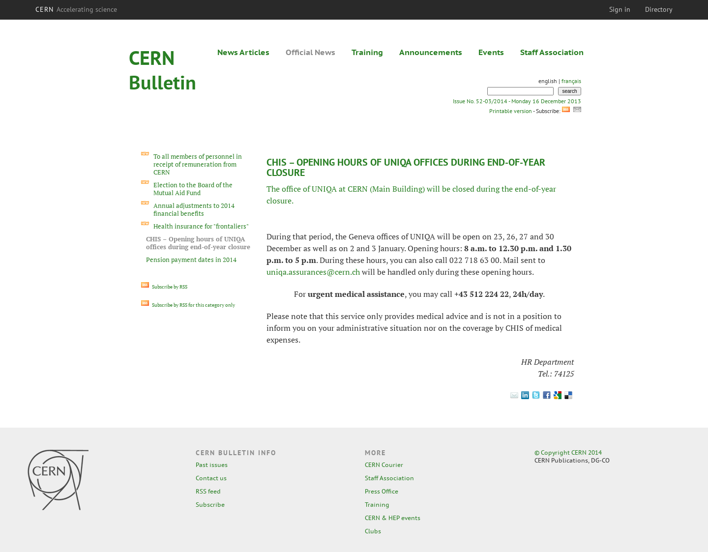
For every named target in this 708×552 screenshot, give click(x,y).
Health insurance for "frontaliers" (201, 226)
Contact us (211, 478)
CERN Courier (384, 464)
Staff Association (552, 52)
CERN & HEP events (392, 518)
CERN (76, 9)
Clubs (373, 531)
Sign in (619, 9)
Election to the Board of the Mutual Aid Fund (193, 188)
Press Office (381, 491)
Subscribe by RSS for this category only (188, 305)
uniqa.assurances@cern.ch (313, 271)
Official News (310, 52)
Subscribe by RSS (164, 287)
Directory (659, 9)
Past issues (212, 464)
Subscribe (210, 504)
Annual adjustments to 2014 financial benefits (194, 209)
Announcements (430, 52)
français (571, 81)
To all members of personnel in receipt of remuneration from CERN (197, 164)
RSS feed (208, 491)
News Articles (243, 52)
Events (491, 52)
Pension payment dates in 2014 (191, 259)
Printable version (510, 111)
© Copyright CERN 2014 (568, 452)
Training (367, 52)
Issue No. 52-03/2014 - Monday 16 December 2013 (517, 101)
